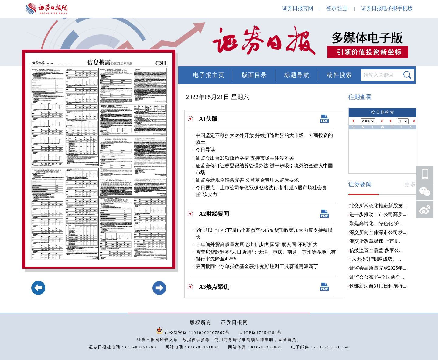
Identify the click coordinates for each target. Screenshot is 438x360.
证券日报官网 (297, 8)
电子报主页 (209, 75)
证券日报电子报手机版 (387, 8)
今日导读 (205, 149)
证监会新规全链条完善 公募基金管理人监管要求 (247, 180)
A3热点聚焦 (214, 287)
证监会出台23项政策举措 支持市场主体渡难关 (245, 158)
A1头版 (208, 119)
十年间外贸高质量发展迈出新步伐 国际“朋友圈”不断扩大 (257, 244)
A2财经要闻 (214, 214)
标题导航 (297, 75)
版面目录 (254, 75)
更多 (410, 184)
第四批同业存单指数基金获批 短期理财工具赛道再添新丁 (257, 266)
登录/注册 (337, 8)
